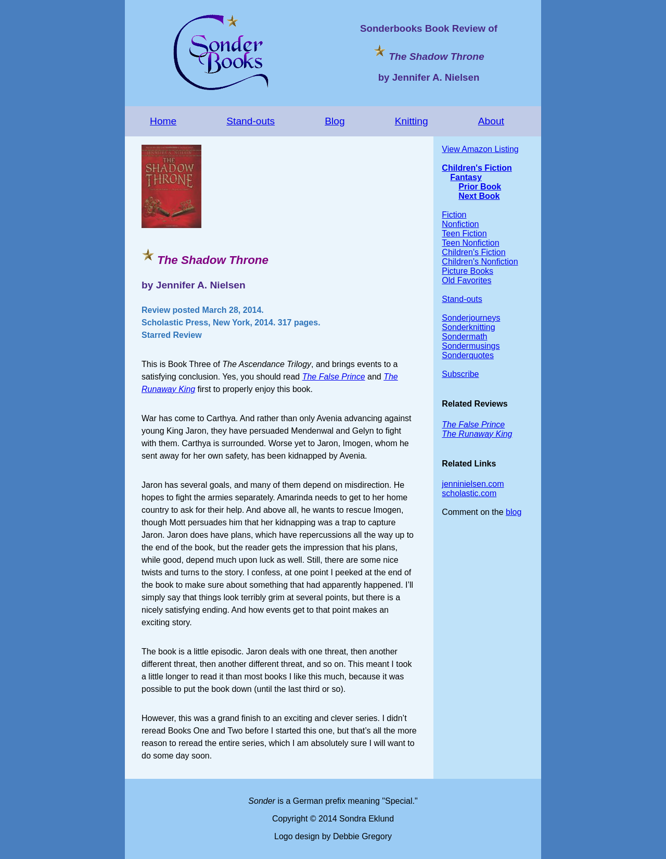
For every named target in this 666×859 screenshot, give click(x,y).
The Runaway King (477, 434)
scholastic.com (469, 493)
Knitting (411, 121)
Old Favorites (466, 280)
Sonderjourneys (471, 317)
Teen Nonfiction (470, 242)
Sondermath (464, 336)
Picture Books (467, 271)
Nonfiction (460, 224)
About (491, 121)
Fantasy (465, 177)
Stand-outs (250, 121)
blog (513, 512)
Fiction (454, 214)
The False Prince (333, 376)
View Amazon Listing (480, 149)
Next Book (478, 196)
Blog (334, 121)
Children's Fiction (476, 167)
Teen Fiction (464, 233)
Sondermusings (470, 346)
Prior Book (479, 186)
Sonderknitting (468, 327)
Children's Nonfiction (480, 261)
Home (163, 121)
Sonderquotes (468, 355)
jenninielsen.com (473, 483)
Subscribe (460, 374)
